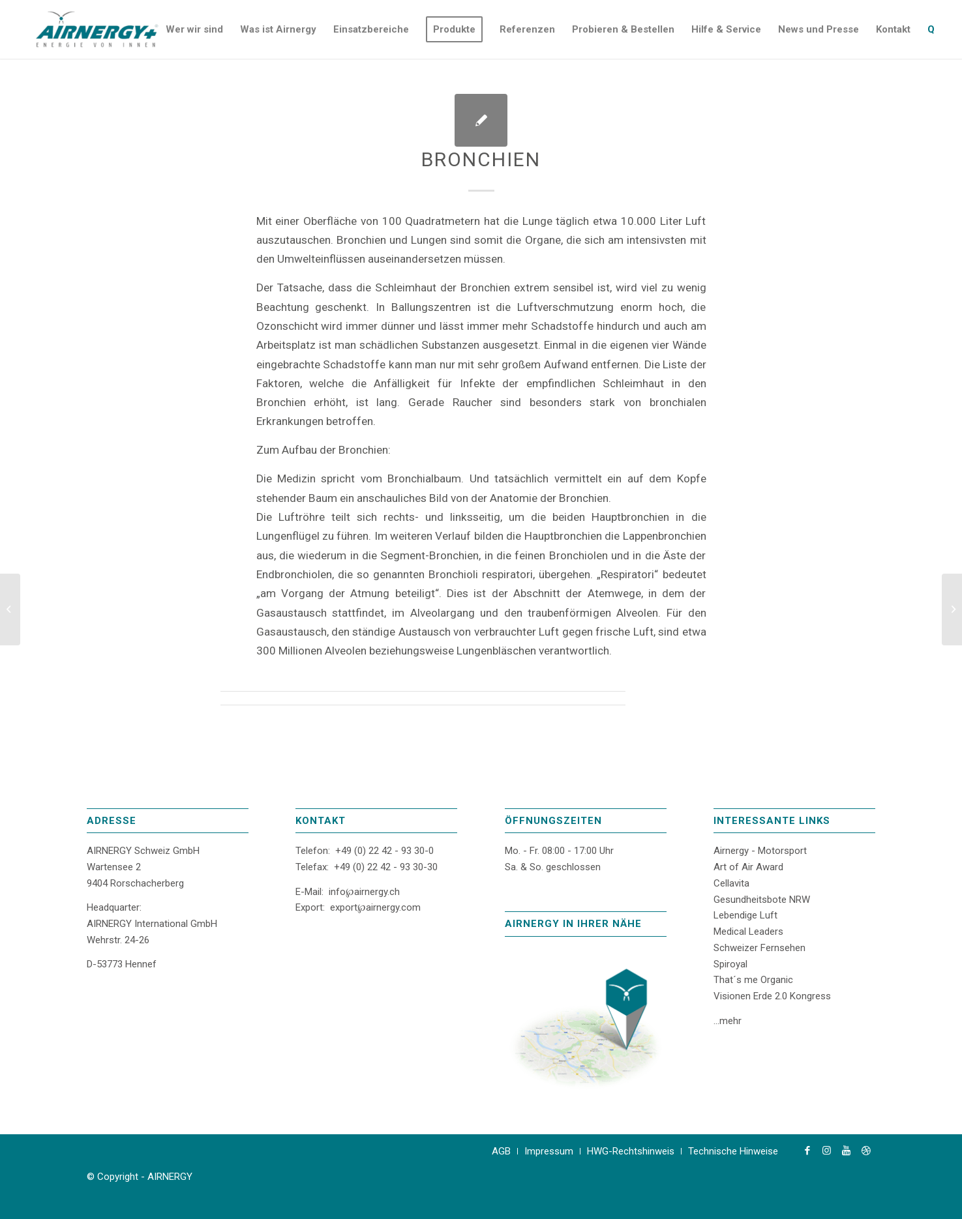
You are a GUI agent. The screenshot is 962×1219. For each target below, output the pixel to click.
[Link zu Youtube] (846, 1150)
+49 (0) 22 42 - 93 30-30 (386, 867)
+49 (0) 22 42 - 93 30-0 (384, 851)
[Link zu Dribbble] (866, 1150)
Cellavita (731, 883)
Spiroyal (730, 964)
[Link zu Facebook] (807, 1150)
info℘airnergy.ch (364, 892)
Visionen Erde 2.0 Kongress (772, 996)
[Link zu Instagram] (827, 1150)
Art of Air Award (748, 867)
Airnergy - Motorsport (760, 851)
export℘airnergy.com (375, 907)
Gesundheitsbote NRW (762, 899)
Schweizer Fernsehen (759, 948)
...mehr (728, 1021)
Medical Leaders (748, 931)
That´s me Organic (753, 980)
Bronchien (481, 159)
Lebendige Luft (745, 915)
